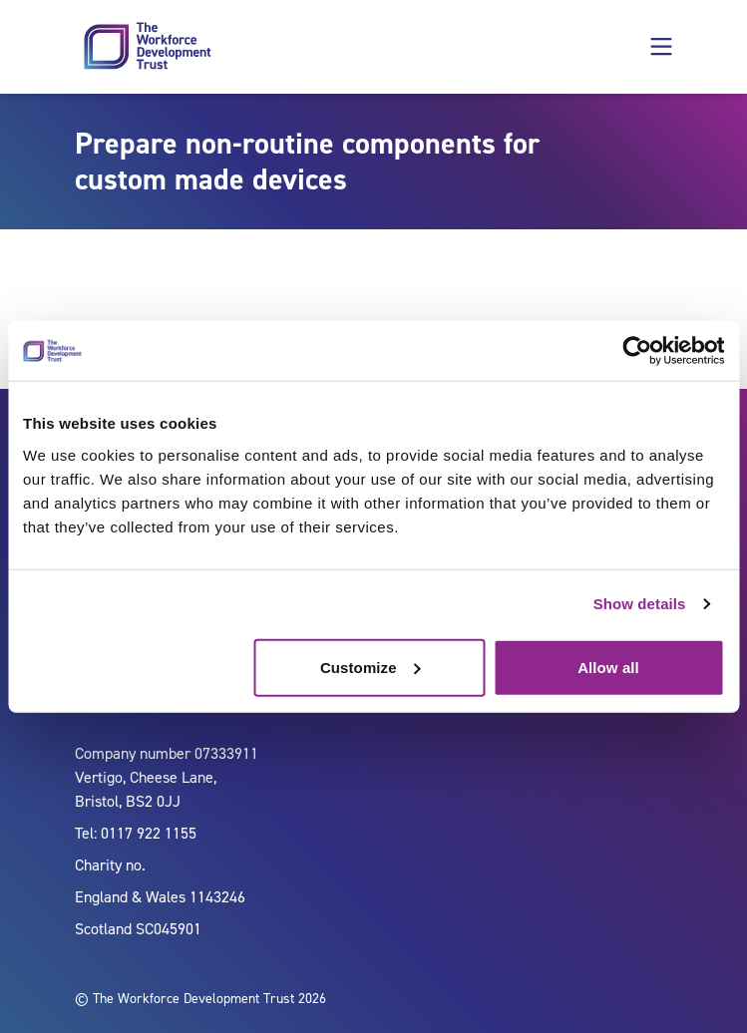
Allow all (608, 666)
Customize (370, 666)
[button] (661, 47)
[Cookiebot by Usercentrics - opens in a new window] (637, 351)
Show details (639, 603)
